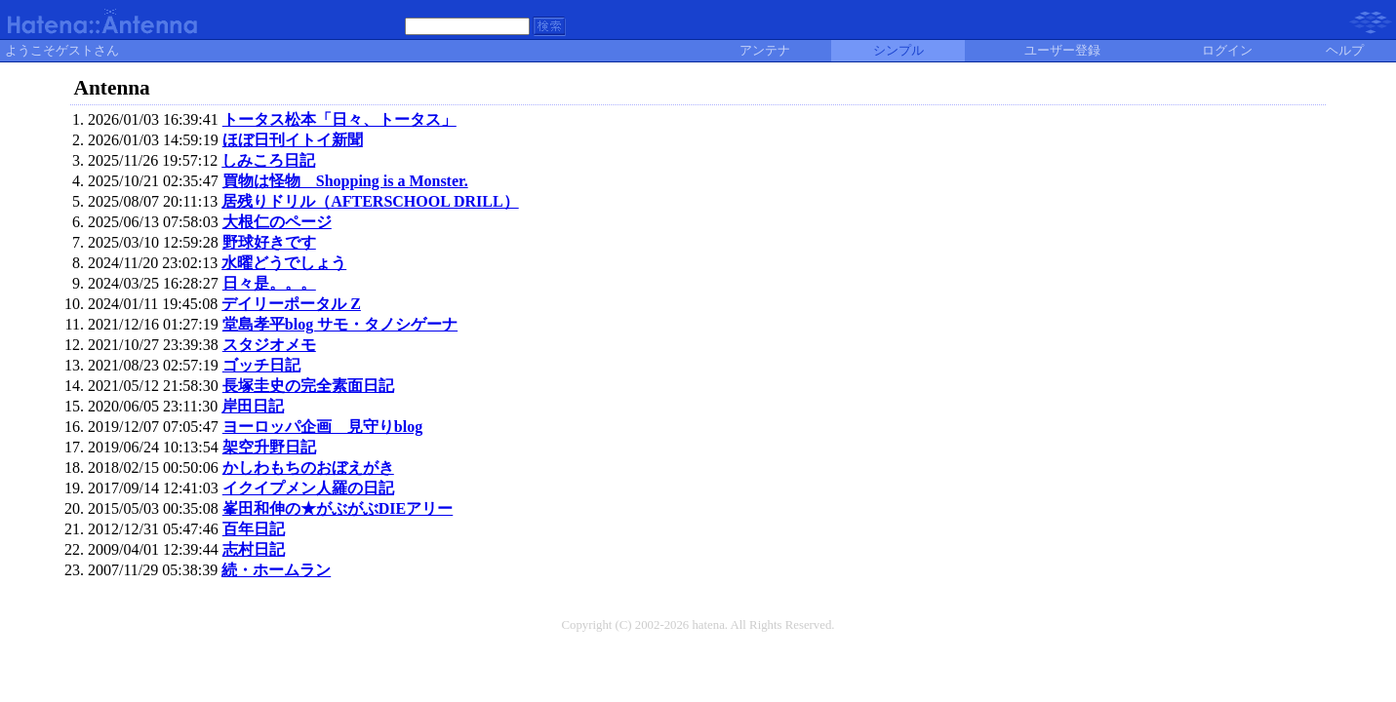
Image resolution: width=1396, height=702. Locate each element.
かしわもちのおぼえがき (308, 467)
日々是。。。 (269, 283)
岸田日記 (252, 406)
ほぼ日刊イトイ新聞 (292, 140)
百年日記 (253, 529)
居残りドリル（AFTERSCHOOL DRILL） (369, 201)
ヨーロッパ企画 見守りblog (322, 426)
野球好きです (269, 242)
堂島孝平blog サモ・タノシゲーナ (340, 324)
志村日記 (253, 549)
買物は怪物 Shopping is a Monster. (345, 181)
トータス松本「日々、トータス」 (339, 119)
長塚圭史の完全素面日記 (308, 385)
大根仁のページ (277, 222)
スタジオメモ (269, 344)
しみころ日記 (268, 160)
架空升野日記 (269, 447)
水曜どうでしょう (283, 262)
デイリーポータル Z (291, 303)
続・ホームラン (276, 570)
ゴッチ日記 (261, 365)
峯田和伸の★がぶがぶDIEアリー (337, 508)
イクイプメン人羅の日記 (308, 488)
